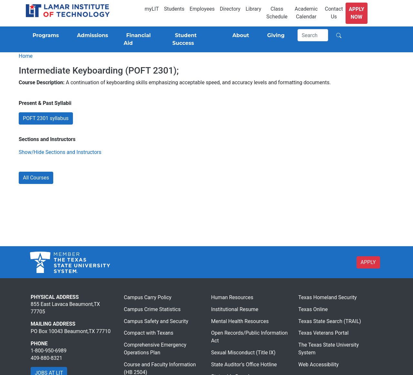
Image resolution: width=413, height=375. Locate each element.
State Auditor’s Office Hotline (244, 364)
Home (26, 56)
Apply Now (356, 13)
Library (253, 9)
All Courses (36, 178)
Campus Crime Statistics (152, 309)
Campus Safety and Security (156, 321)
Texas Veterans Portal (323, 333)
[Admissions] (91, 35)
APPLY (368, 262)
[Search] (312, 35)
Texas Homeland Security (327, 297)
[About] (239, 35)
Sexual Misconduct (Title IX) (243, 353)
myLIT (152, 9)
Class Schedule (277, 13)
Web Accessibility (318, 364)
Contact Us (334, 13)
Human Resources (232, 297)
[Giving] (274, 35)
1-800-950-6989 (48, 351)
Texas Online (313, 309)
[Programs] (44, 35)
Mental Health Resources (240, 321)
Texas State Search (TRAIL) (329, 321)
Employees (202, 9)
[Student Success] (193, 39)
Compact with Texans (148, 333)
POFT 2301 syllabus (46, 118)
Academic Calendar (306, 13)
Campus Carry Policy (148, 297)
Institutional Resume (234, 309)
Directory (230, 9)
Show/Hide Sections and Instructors (60, 152)
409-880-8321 (46, 358)
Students (174, 9)
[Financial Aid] (140, 39)
